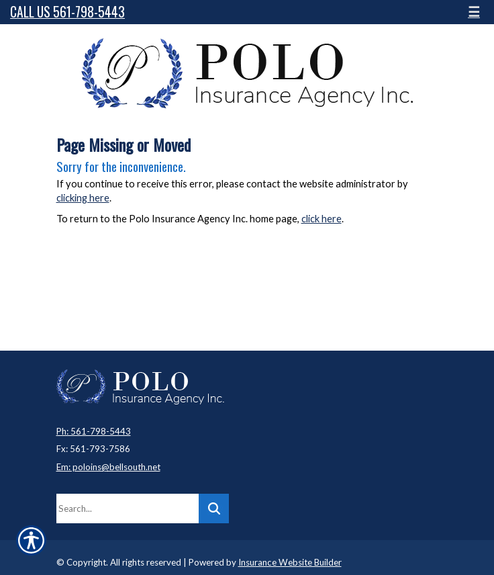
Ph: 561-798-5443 (93, 431)
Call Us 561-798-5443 (67, 11)
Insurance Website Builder (290, 562)
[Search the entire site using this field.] (127, 508)
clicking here (82, 198)
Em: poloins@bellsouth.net (108, 466)
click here (321, 218)
